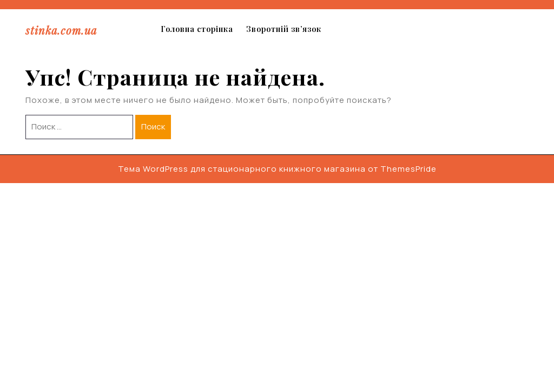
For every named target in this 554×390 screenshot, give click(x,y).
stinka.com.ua (61, 30)
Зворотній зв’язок (283, 29)
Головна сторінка (197, 29)
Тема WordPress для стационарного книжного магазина (242, 168)
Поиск (153, 126)
